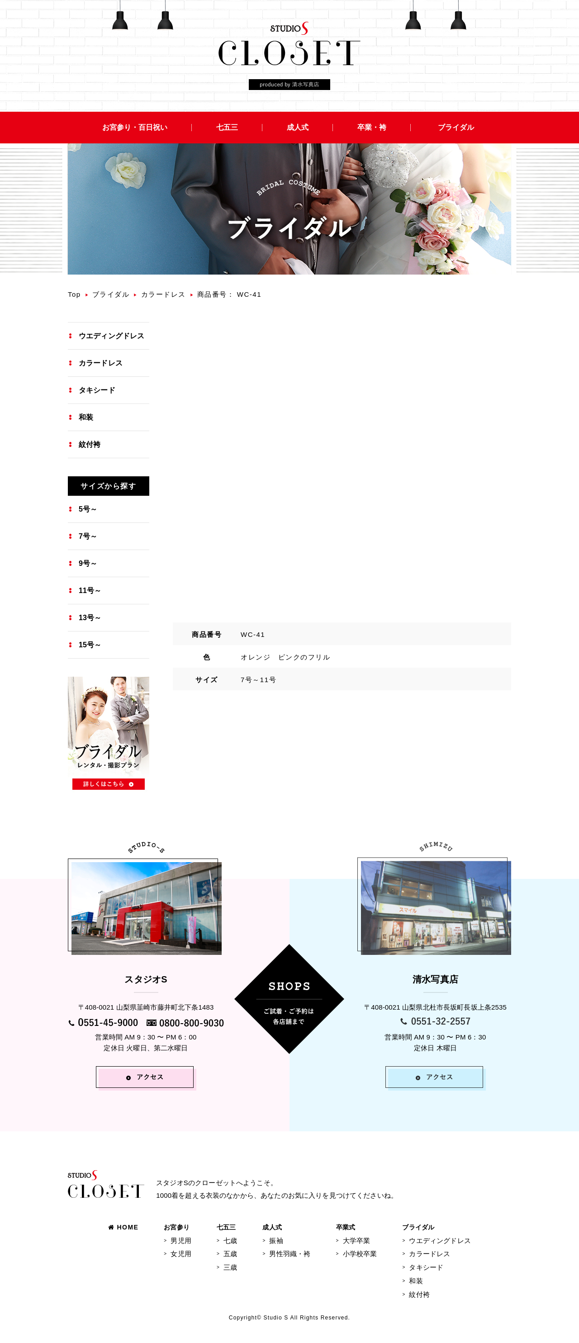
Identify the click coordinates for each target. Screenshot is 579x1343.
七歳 (230, 1240)
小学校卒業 (360, 1254)
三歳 (230, 1267)
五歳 (230, 1254)
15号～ (90, 645)
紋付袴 (89, 444)
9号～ (88, 563)
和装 (86, 417)
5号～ (88, 509)
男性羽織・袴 (289, 1254)
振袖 (276, 1240)
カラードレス (163, 294)
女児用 (181, 1254)
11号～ (90, 590)
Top (74, 294)
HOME (123, 1227)
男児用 (181, 1240)
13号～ (90, 618)
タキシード (97, 390)
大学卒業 (356, 1240)
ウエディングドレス (111, 336)
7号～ (88, 536)
